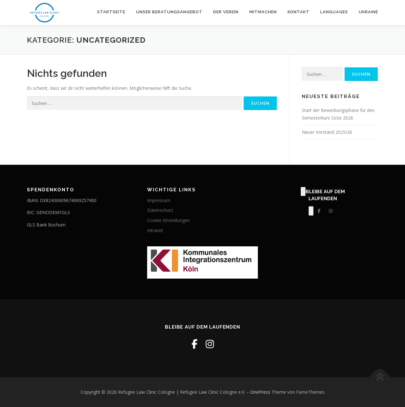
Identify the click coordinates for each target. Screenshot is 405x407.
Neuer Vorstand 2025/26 (327, 132)
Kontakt (298, 11)
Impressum (158, 200)
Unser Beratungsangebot (169, 11)
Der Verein (226, 11)
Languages (334, 11)
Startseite (111, 11)
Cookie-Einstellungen (168, 220)
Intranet (155, 230)
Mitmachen (263, 11)
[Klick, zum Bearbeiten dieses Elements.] (303, 191)
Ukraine (368, 11)
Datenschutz (160, 210)
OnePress (260, 392)
